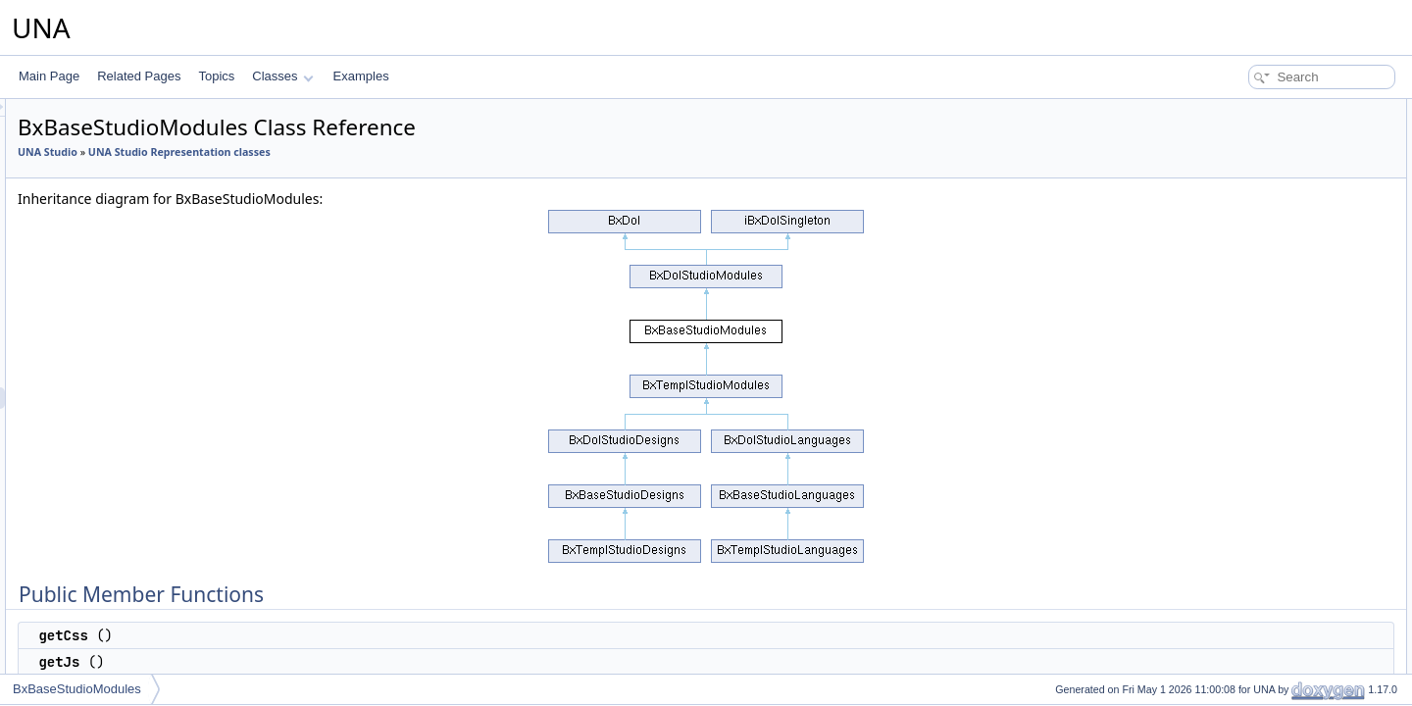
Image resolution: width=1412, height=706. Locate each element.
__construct (1239, 455)
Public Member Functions (1259, 110)
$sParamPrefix (1247, 325)
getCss (1227, 131)
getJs (1223, 153)
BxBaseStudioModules (77, 688)
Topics (216, 76)
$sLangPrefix (1243, 304)
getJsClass (1238, 174)
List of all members (1242, 476)
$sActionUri (1239, 347)
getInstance (1239, 282)
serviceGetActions (1256, 239)
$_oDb (1226, 412)
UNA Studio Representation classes (424, 152)
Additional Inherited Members (1269, 261)
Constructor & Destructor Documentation (1299, 433)
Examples (361, 76)
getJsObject (1240, 196)
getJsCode (1237, 218)
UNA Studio (293, 152)
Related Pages (138, 76)
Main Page (49, 76)
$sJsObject (1238, 390)
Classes (282, 76)
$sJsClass (1236, 369)
